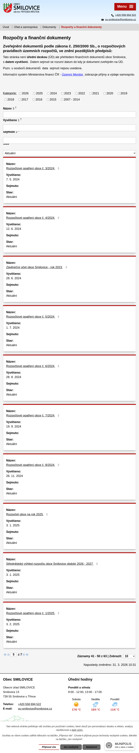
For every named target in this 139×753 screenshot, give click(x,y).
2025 (39, 93)
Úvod (6, 26)
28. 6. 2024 (13, 278)
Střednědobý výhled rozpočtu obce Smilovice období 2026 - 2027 (52, 563)
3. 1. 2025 (13, 525)
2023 (67, 93)
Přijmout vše (49, 747)
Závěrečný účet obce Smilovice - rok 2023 (37, 267)
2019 (123, 93)
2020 (109, 93)
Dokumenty (49, 26)
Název (8, 108)
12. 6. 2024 (13, 228)
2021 (95, 93)
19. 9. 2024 (13, 426)
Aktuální (11, 197)
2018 (11, 99)
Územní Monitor (73, 74)
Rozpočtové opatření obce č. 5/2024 (33, 316)
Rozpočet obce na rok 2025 (27, 514)
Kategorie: (10, 93)
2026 (25, 93)
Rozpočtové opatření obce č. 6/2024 (33, 366)
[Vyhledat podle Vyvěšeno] (69, 127)
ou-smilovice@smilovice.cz (120, 19)
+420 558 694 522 (125, 14)
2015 (53, 99)
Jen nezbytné (71, 747)
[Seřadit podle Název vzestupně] (16, 107)
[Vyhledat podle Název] (69, 114)
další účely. (77, 730)
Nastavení (91, 747)
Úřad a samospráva (26, 26)
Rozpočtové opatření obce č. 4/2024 (33, 217)
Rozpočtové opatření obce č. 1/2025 (33, 613)
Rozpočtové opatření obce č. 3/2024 (33, 168)
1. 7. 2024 (13, 327)
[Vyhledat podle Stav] (69, 153)
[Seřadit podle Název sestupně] (16, 108)
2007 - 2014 (72, 99)
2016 (39, 99)
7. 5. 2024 (13, 179)
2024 (53, 93)
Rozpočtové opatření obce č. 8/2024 (33, 465)
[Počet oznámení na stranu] (129, 656)
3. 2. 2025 (13, 624)
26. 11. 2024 (14, 476)
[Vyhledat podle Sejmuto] (69, 140)
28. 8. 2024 (13, 377)
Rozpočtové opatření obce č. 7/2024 (33, 415)
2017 (25, 99)
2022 (81, 93)
